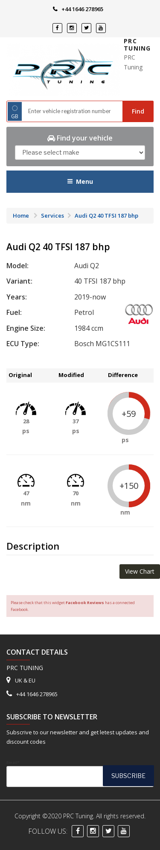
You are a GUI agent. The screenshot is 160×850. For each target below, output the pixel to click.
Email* (80, 773)
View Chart (139, 571)
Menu (80, 181)
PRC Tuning (137, 45)
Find (138, 111)
